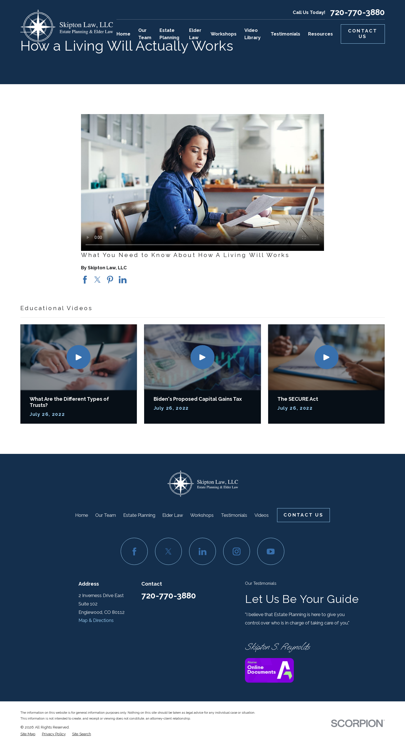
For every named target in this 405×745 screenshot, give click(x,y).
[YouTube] (270, 551)
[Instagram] (236, 551)
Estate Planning (139, 515)
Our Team (105, 515)
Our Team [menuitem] (144, 33)
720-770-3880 (357, 12)
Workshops (202, 515)
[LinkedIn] (202, 551)
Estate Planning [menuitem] (169, 33)
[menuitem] (27, 734)
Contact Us (363, 33)
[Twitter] (168, 551)
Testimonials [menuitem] (285, 34)
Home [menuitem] (123, 34)
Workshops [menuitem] (224, 34)
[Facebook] (134, 551)
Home (81, 515)
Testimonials (234, 515)
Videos (261, 515)
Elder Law (172, 515)
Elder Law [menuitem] (195, 33)
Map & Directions (96, 620)
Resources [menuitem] (320, 34)
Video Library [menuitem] (252, 33)
